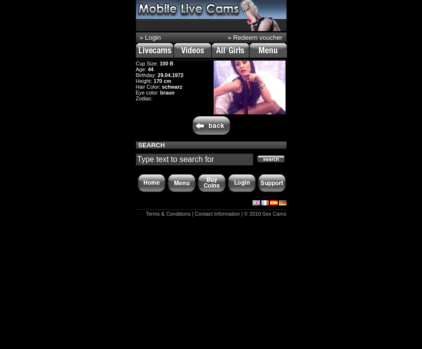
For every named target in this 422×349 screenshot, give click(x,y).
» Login (150, 37)
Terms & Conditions (168, 214)
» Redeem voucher (255, 37)
